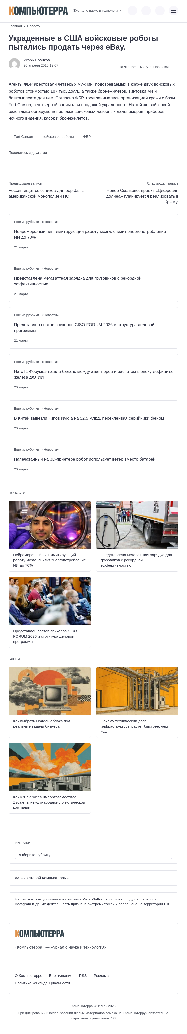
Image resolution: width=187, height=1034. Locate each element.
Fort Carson (23, 137)
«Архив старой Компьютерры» (42, 878)
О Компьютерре (28, 975)
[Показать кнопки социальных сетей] (132, 10)
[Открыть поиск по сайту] (160, 10)
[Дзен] (46, 959)
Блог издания (60, 975)
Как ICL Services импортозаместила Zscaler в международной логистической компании (49, 802)
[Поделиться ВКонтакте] (12, 161)
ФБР (87, 137)
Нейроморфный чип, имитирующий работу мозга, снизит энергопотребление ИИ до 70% (90, 234)
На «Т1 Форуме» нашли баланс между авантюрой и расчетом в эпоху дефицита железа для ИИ (93, 374)
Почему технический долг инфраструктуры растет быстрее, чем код (134, 726)
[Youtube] (27, 959)
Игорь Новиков (37, 60)
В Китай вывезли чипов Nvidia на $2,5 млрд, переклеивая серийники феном (89, 418)
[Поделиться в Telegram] (21, 161)
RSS (83, 975)
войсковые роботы (58, 137)
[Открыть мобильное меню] (173, 10)
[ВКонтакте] (18, 959)
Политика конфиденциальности (42, 983)
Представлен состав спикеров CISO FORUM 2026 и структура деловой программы (84, 327)
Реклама (101, 975)
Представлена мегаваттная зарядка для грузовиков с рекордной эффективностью (77, 281)
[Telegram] (37, 959)
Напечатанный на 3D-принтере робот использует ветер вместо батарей (84, 459)
